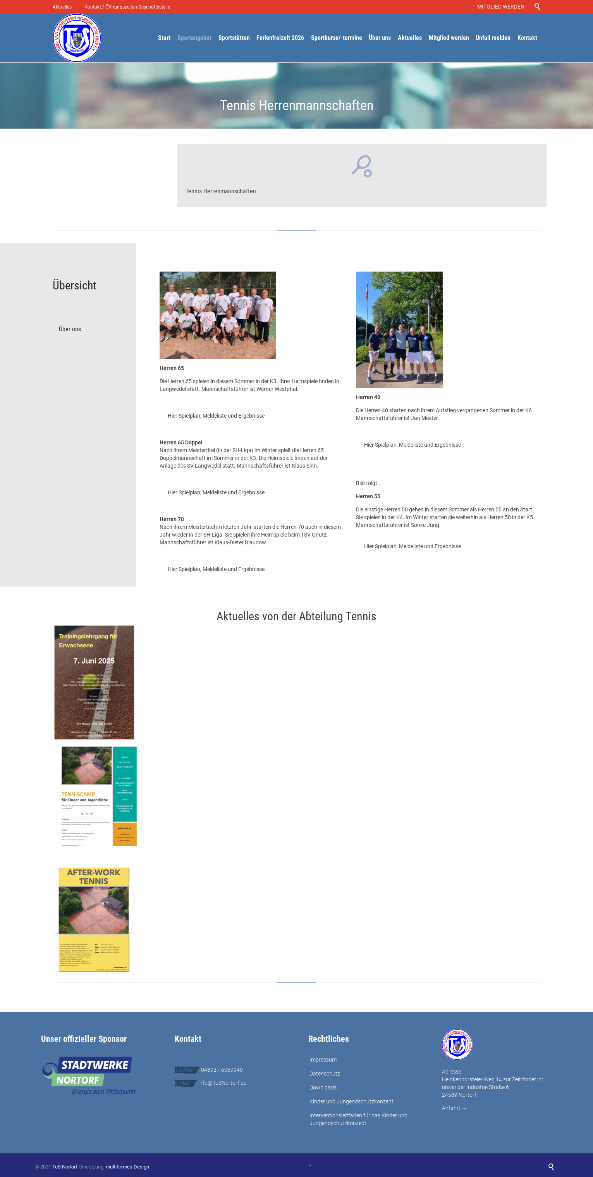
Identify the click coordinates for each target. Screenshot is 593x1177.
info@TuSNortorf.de (222, 1083)
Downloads (323, 1087)
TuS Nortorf (64, 1167)
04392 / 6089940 (222, 1070)
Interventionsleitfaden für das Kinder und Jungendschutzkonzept (358, 1119)
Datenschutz (324, 1073)
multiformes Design (127, 1167)
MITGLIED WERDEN (502, 6)
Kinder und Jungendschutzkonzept (351, 1101)
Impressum (323, 1060)
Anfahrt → (454, 1108)
